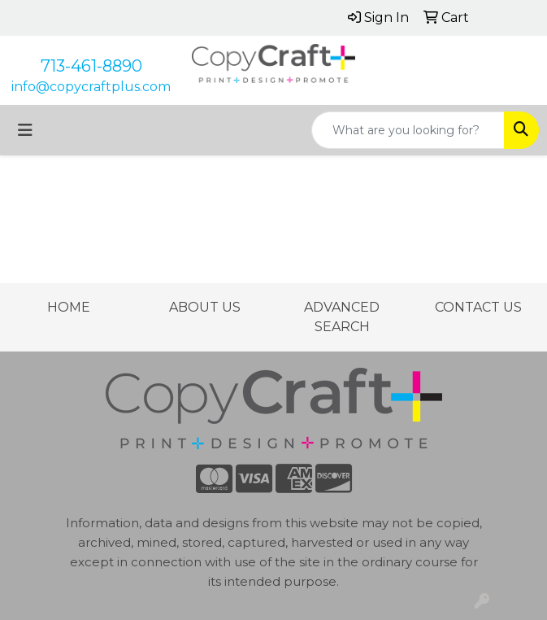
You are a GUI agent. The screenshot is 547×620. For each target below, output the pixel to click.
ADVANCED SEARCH (342, 316)
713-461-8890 (91, 66)
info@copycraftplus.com (91, 86)
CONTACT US (478, 307)
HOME (68, 307)
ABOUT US (205, 307)
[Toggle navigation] (25, 130)
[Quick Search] (408, 130)
